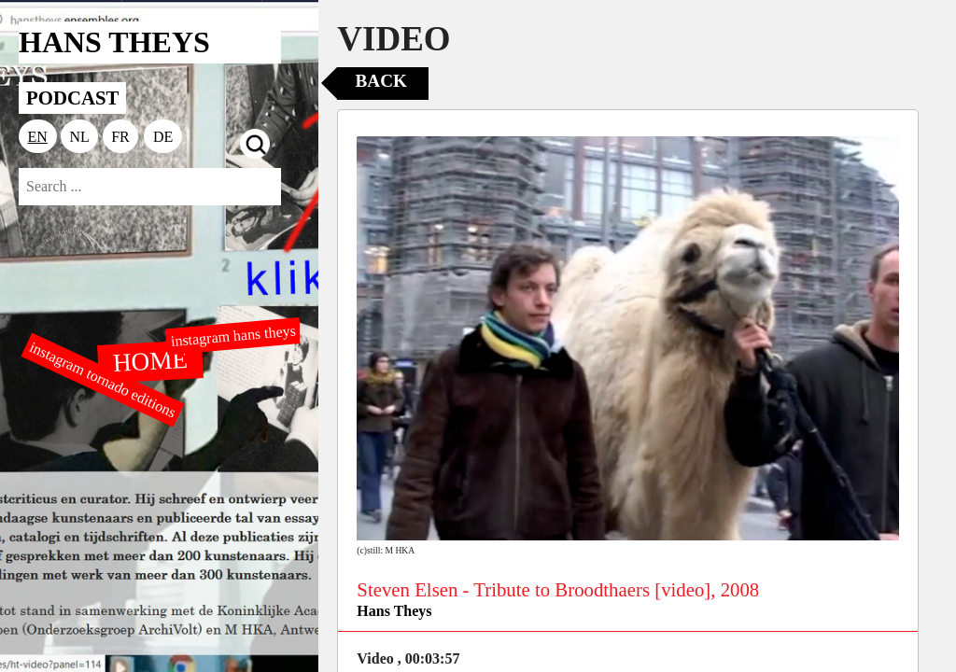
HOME (150, 360)
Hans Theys (394, 611)
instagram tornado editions (102, 380)
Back (381, 81)
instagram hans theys (233, 335)
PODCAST (72, 97)
